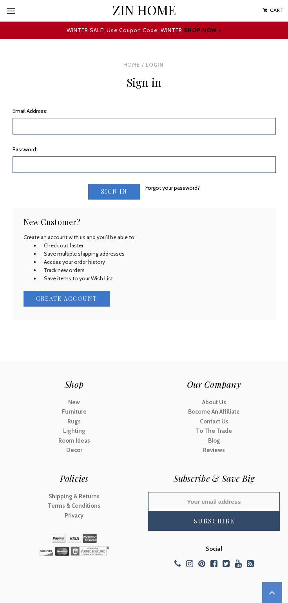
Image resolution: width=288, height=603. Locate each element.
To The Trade (214, 431)
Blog (214, 440)
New (74, 402)
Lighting (74, 431)
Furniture (74, 412)
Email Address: (30, 110)
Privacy (74, 515)
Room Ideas (74, 440)
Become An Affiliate (214, 412)
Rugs (74, 421)
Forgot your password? (172, 187)
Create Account (66, 298)
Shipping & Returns (74, 496)
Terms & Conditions (74, 506)
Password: (25, 149)
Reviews (214, 450)
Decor (74, 450)
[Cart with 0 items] (273, 10)
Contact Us (214, 421)
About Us (214, 402)
